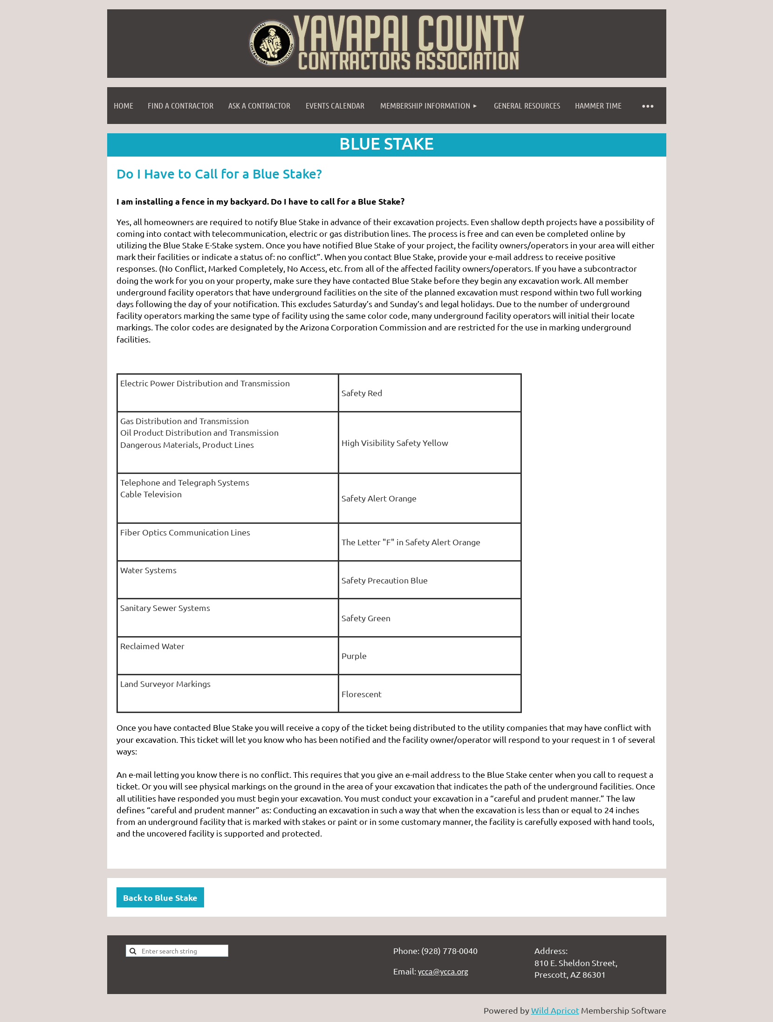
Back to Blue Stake (160, 897)
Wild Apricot (555, 1010)
